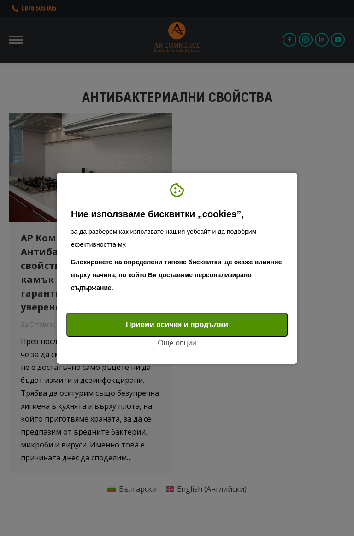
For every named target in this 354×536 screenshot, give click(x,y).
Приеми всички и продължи (177, 324)
